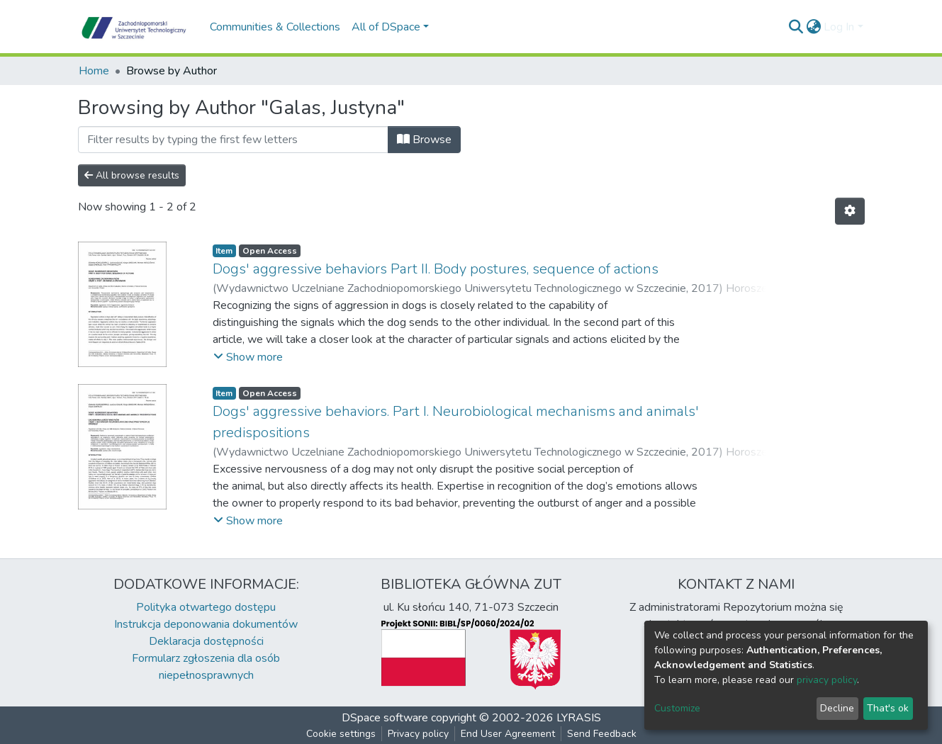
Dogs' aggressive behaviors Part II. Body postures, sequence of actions (435, 268)
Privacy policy (418, 733)
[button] (813, 26)
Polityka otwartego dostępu (206, 607)
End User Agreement (508, 733)
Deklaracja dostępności (206, 641)
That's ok (888, 708)
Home (94, 71)
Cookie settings (341, 733)
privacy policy (827, 680)
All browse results (131, 175)
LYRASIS (578, 718)
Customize (677, 708)
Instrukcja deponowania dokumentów (206, 624)
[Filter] (233, 139)
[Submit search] (795, 26)
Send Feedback (602, 733)
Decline (837, 708)
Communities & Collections (275, 27)
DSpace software (385, 718)
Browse (424, 139)
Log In (839, 27)
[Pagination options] (850, 211)
